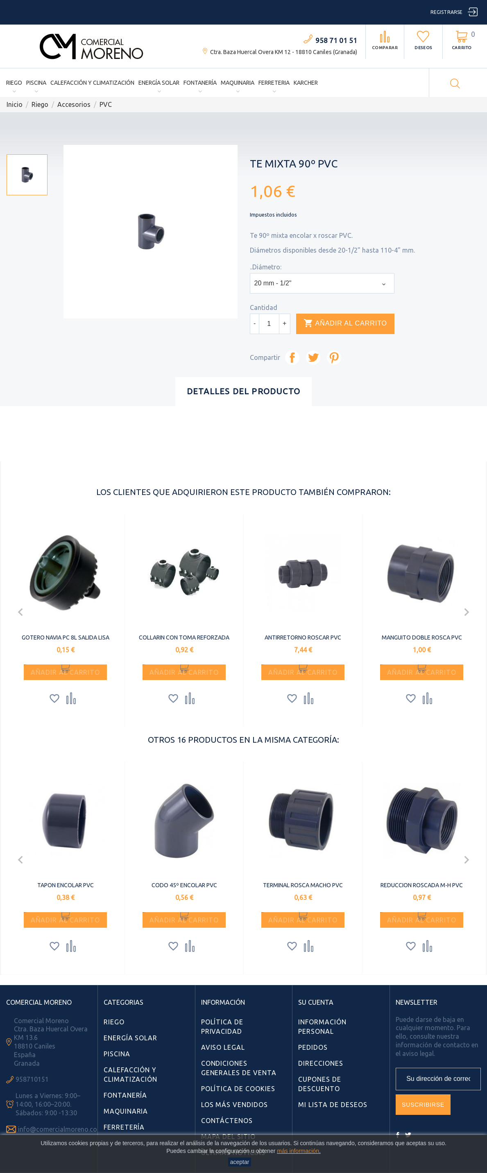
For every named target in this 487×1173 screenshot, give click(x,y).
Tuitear (313, 357)
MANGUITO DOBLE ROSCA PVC (422, 637)
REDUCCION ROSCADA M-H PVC (422, 885)
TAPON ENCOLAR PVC (65, 885)
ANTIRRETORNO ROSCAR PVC (303, 637)
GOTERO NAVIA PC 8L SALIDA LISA (65, 637)
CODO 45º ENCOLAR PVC (184, 885)
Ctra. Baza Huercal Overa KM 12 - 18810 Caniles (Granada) (283, 52)
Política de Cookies (238, 1088)
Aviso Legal (223, 1047)
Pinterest (334, 357)
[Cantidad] (269, 324)
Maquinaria (237, 82)
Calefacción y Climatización (92, 82)
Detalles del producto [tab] (243, 391)
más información (298, 1151)
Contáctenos (227, 1120)
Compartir (292, 357)
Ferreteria (274, 82)
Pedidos (313, 1047)
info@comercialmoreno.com (60, 1129)
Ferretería (124, 1127)
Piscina (36, 82)
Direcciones (320, 1063)
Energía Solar (158, 82)
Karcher (306, 82)
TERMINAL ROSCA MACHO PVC (303, 885)
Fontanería (200, 82)
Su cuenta (315, 1002)
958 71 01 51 (336, 40)
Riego (14, 82)
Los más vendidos (234, 1104)
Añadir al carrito (348, 323)
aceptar (239, 1162)
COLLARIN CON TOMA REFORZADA (184, 637)
